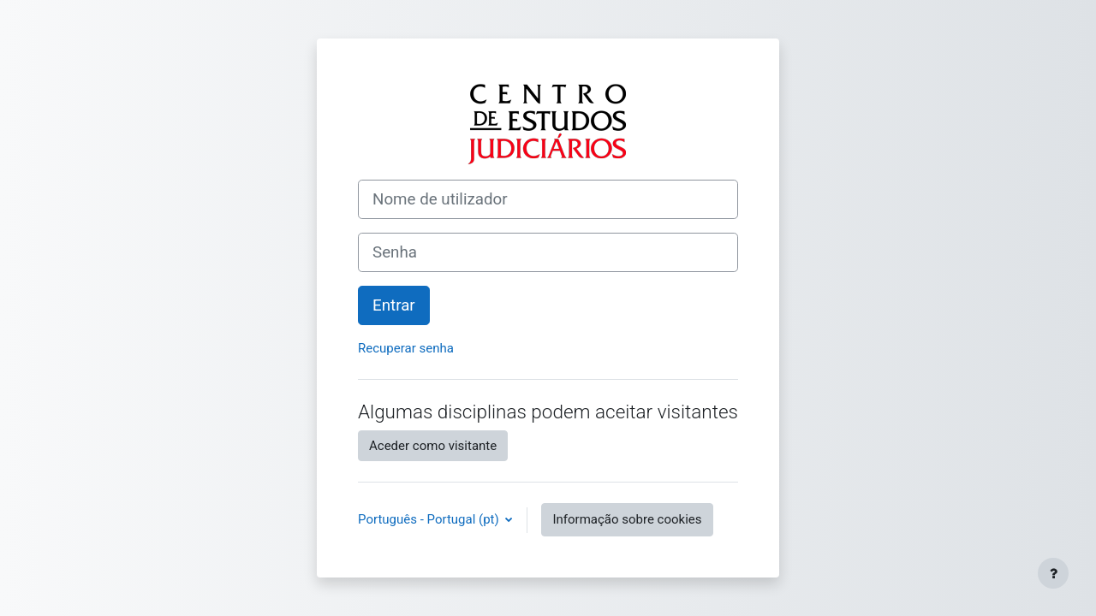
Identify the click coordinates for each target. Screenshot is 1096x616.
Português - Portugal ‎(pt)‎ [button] (430, 519)
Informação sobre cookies (626, 519)
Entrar (393, 305)
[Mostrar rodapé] (1053, 573)
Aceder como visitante (433, 445)
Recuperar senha (406, 348)
